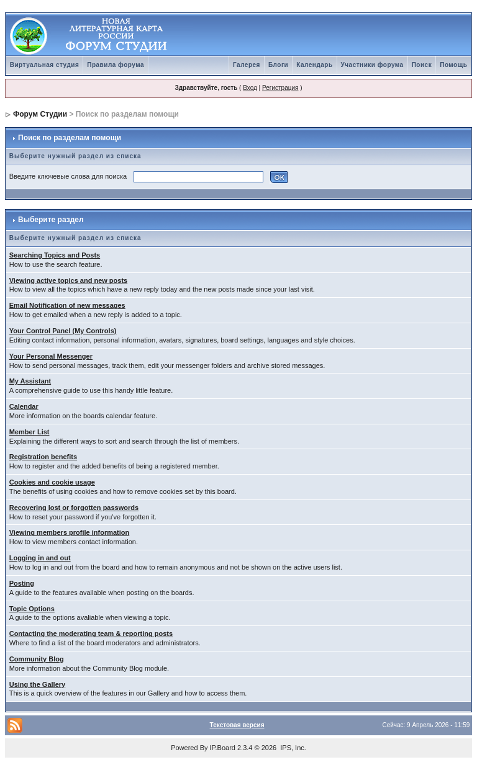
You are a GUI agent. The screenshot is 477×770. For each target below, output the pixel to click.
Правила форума (115, 64)
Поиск (422, 64)
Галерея (246, 64)
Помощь (453, 64)
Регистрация (280, 87)
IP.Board (222, 747)
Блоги (278, 64)
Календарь (314, 64)
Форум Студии (40, 114)
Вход (250, 87)
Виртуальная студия (45, 64)
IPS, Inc (292, 747)
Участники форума (372, 64)
